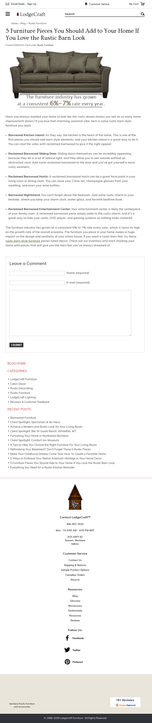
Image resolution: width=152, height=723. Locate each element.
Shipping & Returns (75, 565)
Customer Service (99, 4)
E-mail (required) (78, 282)
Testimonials (75, 611)
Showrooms (75, 606)
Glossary (75, 601)
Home (14, 23)
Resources (75, 616)
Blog (23, 23)
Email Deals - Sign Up (23, 4)
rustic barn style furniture (23, 241)
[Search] (100, 14)
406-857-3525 (75, 524)
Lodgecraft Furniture (71, 718)
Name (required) (78, 273)
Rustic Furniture (37, 23)
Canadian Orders (75, 575)
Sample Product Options (75, 570)
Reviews (75, 620)
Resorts (75, 580)
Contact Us (75, 560)
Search (143, 14)
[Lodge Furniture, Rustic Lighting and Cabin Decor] (33, 14)
